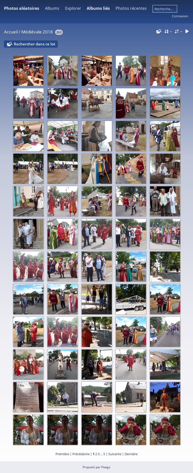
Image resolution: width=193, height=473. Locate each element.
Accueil (11, 32)
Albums (52, 8)
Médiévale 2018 (37, 32)
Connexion (180, 16)
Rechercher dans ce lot (34, 43)
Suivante (114, 454)
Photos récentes (131, 8)
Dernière (131, 454)
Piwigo (105, 467)
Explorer (73, 8)
